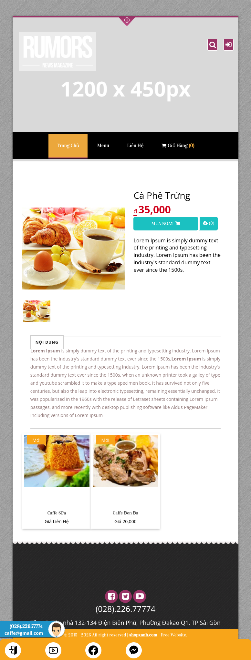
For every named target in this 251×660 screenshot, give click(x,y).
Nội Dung (47, 342)
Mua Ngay (165, 223)
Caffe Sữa (56, 513)
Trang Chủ (68, 145)
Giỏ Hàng (178, 145)
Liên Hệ (135, 145)
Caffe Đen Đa (125, 513)
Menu (103, 145)
